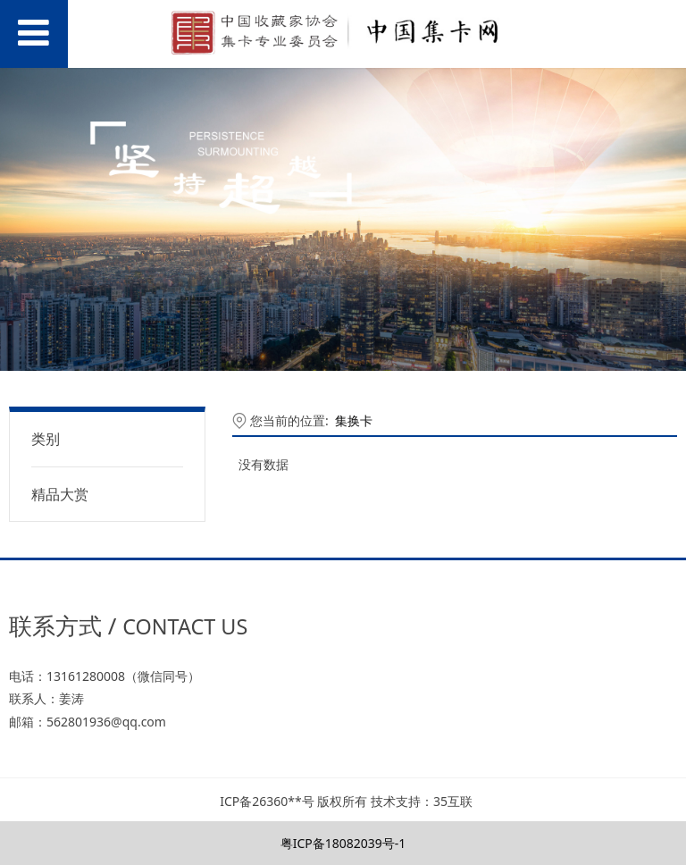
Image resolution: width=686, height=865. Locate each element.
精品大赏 (59, 494)
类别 (45, 439)
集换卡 (353, 420)
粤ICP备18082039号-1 (343, 843)
